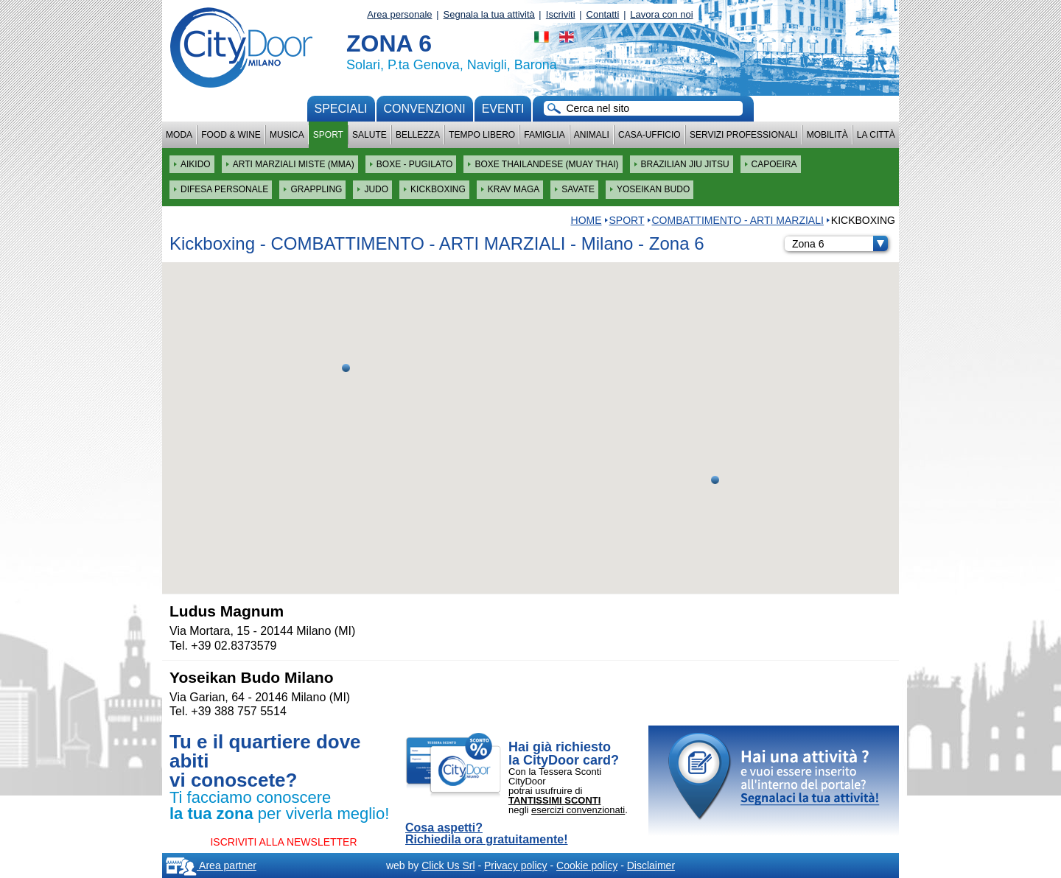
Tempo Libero (482, 135)
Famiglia (544, 135)
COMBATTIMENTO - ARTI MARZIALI (738, 220)
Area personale (399, 14)
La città (876, 135)
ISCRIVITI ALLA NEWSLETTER (283, 842)
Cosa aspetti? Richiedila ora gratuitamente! (486, 834)
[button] (715, 480)
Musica (287, 135)
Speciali (341, 108)
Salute (369, 135)
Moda (179, 135)
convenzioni (425, 108)
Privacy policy (515, 865)
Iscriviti (560, 14)
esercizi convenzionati (578, 809)
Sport (328, 135)
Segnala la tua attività (489, 14)
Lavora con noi (661, 14)
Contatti (603, 14)
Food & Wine (231, 135)
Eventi (503, 108)
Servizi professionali (743, 135)
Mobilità (827, 135)
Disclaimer (651, 865)
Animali (591, 135)
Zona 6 (840, 243)
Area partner (211, 865)
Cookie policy (586, 865)
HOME (586, 220)
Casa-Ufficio (649, 135)
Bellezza (418, 135)
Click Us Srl (448, 865)
